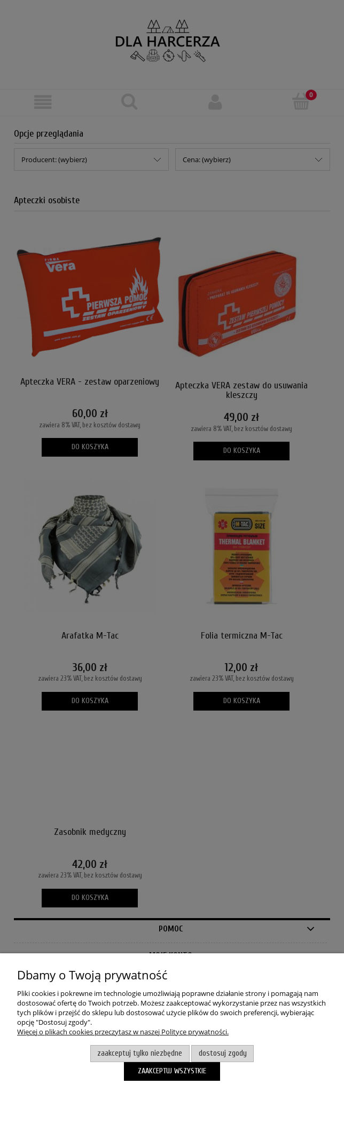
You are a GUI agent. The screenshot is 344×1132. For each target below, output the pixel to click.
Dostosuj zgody (223, 1053)
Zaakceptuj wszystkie (172, 1070)
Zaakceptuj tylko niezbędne (139, 1053)
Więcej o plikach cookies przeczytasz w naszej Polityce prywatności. (123, 1032)
